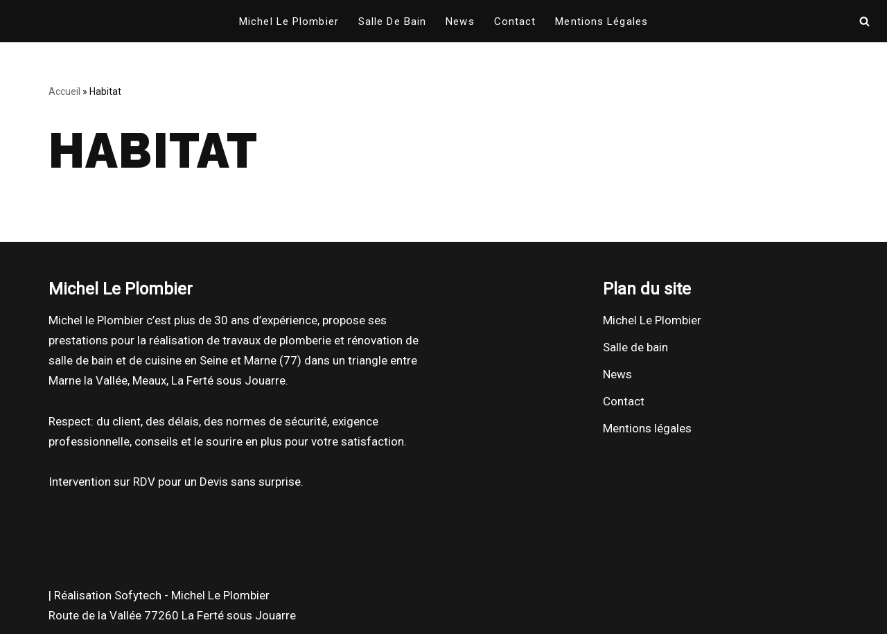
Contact (515, 21)
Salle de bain (392, 21)
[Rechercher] (864, 21)
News (460, 21)
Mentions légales (601, 21)
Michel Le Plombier (289, 21)
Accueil (64, 91)
